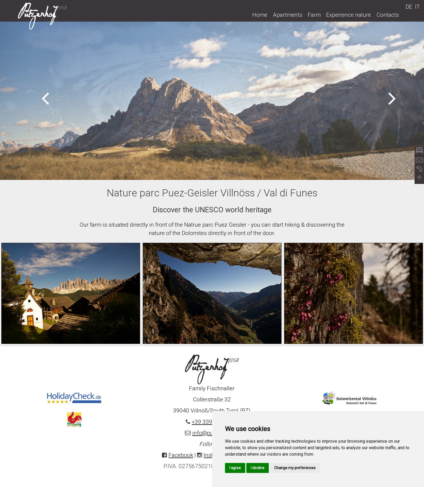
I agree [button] (235, 468)
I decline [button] (257, 468)
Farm (314, 15)
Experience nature (348, 15)
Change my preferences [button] (295, 468)
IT (417, 7)
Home (259, 15)
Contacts (387, 15)
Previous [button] (45, 97)
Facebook (180, 455)
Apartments (287, 15)
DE (409, 7)
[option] (212, 100)
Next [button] (392, 97)
